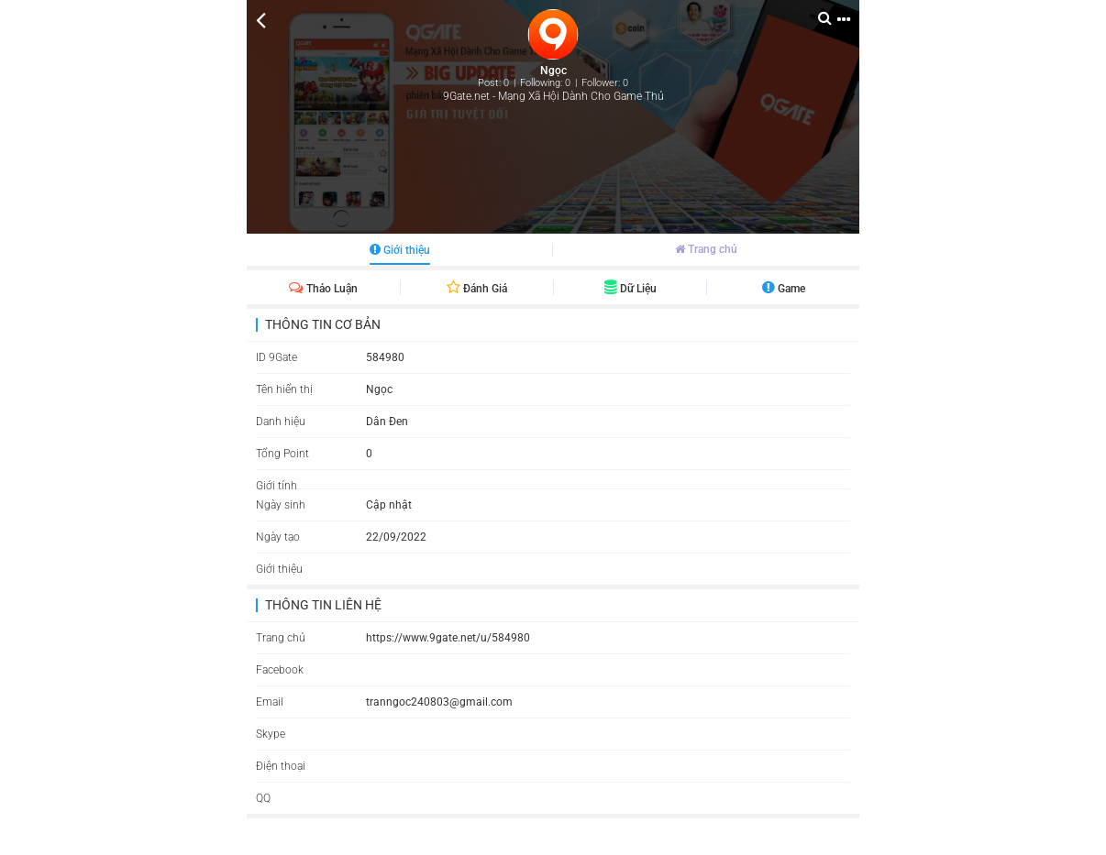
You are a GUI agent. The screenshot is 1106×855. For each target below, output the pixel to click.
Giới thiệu (400, 250)
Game (783, 288)
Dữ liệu (630, 288)
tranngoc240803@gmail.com (439, 702)
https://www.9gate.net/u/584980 (448, 637)
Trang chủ (706, 249)
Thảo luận (323, 288)
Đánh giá (477, 288)
